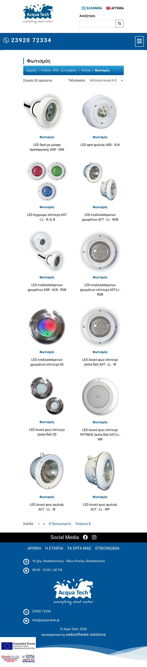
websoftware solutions (86, 634)
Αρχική (31, 70)
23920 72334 (27, 40)
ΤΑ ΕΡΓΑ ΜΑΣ (79, 548)
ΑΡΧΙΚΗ (34, 548)
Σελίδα (28, 524)
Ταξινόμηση (76, 80)
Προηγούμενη (60, 524)
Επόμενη (83, 524)
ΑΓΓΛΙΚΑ (115, 8)
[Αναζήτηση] (97, 23)
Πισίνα (85, 70)
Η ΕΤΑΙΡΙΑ (54, 548)
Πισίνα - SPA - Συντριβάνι (59, 70)
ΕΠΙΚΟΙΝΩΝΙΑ (107, 548)
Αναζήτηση (87, 16)
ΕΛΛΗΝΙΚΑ (91, 8)
